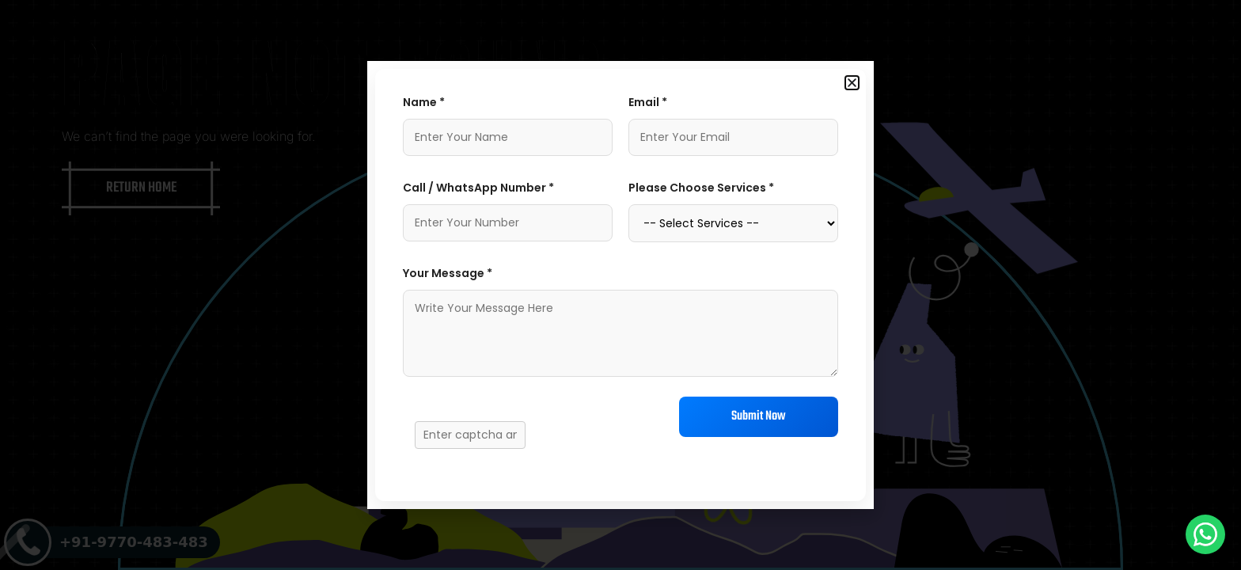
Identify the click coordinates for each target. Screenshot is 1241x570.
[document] (620, 285)
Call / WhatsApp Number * (478, 187)
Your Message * (447, 273)
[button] (852, 83)
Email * (647, 102)
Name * (424, 102)
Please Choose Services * (701, 187)
